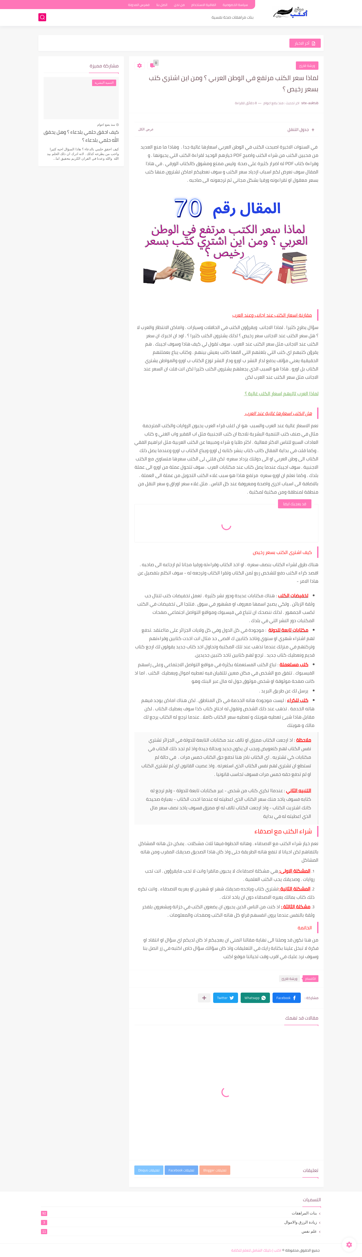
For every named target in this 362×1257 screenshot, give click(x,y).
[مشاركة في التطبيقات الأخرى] (204, 997)
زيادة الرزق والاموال (179, 1222)
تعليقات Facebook (181, 1170)
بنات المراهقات (179, 1213)
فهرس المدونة (139, 5)
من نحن (179, 5)
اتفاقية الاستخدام (203, 5)
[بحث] (42, 17)
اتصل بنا (161, 5)
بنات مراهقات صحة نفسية (233, 17)
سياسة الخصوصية (235, 5)
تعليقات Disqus (148, 1170)
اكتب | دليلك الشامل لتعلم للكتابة (256, 1250)
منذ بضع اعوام (106, 125)
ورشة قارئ (307, 65)
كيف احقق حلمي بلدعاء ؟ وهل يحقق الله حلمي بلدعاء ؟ (81, 136)
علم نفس (179, 1231)
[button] (287, 998)
